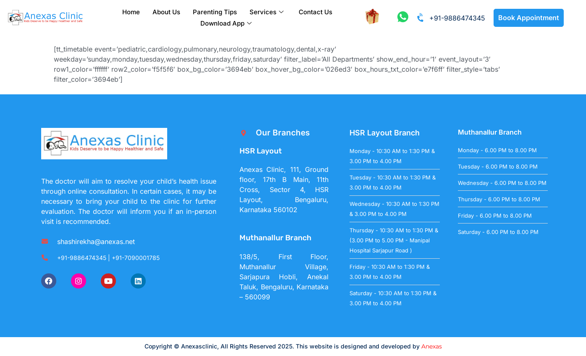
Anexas (431, 346)
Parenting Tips (215, 12)
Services (267, 12)
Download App (226, 23)
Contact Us (315, 12)
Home (131, 12)
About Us (166, 12)
